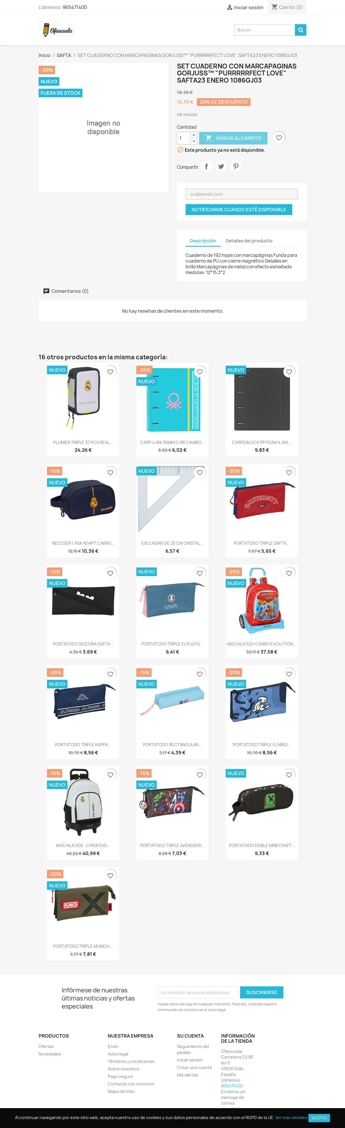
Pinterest (236, 166)
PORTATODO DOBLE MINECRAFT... (262, 845)
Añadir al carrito (233, 138)
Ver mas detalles (291, 1117)
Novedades (50, 1054)
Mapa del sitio (121, 1091)
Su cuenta (190, 1036)
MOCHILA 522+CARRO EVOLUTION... (262, 644)
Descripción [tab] (203, 241)
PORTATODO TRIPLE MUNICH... (83, 946)
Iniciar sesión (190, 1060)
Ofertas (46, 1046)
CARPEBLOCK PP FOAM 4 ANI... (261, 442)
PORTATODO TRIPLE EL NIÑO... (262, 744)
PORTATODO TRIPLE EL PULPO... (172, 644)
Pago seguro (120, 1076)
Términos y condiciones (131, 1061)
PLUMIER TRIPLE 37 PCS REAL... (83, 442)
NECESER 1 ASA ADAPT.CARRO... (83, 543)
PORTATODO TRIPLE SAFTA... (262, 543)
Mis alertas (187, 1075)
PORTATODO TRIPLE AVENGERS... (172, 845)
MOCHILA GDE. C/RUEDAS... (83, 845)
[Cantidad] (184, 138)
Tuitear (221, 166)
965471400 (75, 7)
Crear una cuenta (194, 1067)
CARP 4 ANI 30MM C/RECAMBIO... (172, 442)
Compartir (206, 166)
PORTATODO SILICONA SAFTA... (83, 644)
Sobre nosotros (123, 1069)
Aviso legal (118, 1054)
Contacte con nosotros (131, 1084)
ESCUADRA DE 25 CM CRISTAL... (172, 543)
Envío (113, 1046)
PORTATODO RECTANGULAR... (172, 744)
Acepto (319, 1118)
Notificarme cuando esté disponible (239, 209)
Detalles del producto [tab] (249, 241)
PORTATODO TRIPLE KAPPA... (83, 744)
